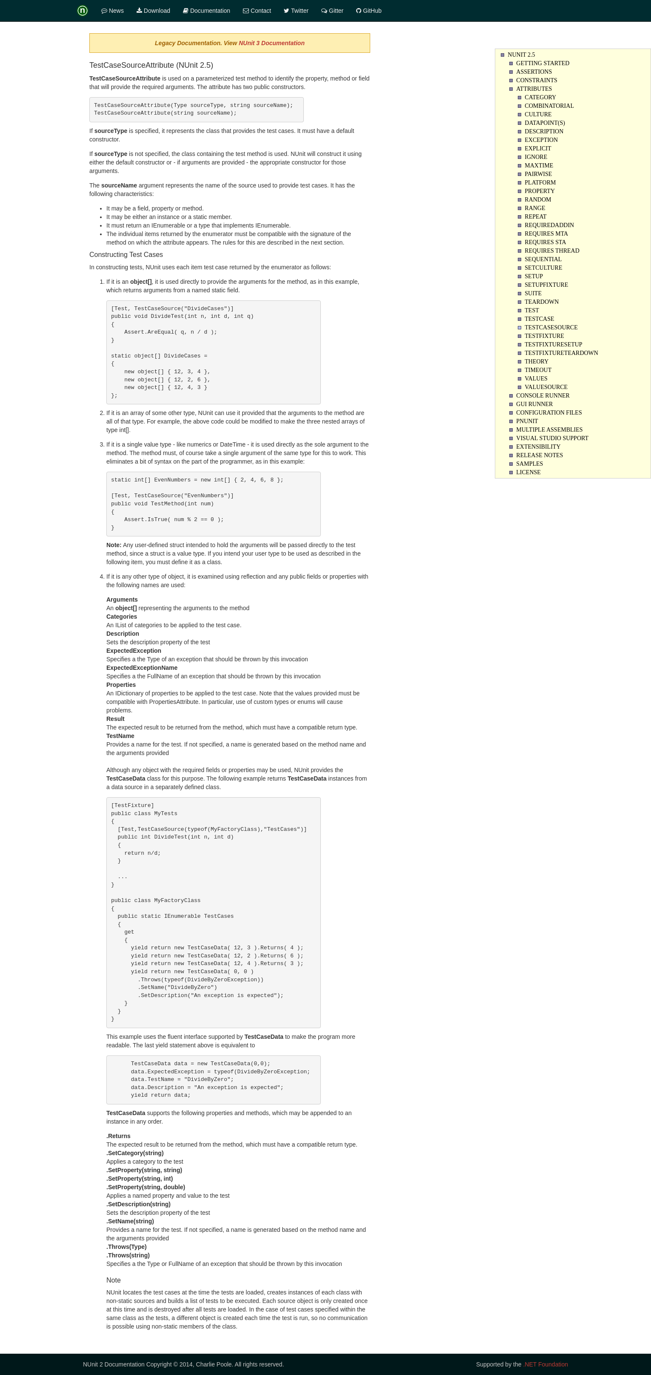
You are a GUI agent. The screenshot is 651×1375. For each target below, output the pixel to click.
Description (544, 131)
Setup (534, 276)
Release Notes (539, 455)
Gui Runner (534, 404)
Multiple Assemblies (549, 430)
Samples (529, 464)
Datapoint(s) (545, 123)
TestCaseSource (551, 327)
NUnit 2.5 (521, 55)
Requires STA (545, 242)
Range (535, 208)
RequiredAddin (549, 225)
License (528, 472)
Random (538, 199)
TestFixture (544, 336)
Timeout (538, 370)
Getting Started (542, 63)
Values (536, 378)
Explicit (538, 148)
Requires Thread (552, 251)
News (112, 10)
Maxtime (539, 165)
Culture (538, 114)
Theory (536, 361)
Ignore (536, 157)
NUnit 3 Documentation (272, 43)
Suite (533, 293)
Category (540, 97)
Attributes (534, 89)
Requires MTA (546, 234)
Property (540, 191)
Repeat (535, 216)
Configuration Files (549, 412)
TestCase (539, 319)
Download (153, 10)
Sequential (543, 259)
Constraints (536, 80)
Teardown (542, 302)
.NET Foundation (545, 1364)
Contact (257, 10)
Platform (540, 182)
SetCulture (543, 268)
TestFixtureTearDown (561, 353)
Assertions (534, 72)
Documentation (206, 10)
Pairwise (538, 174)
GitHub (368, 10)
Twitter (296, 10)
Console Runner (543, 395)
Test (532, 310)
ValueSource (546, 387)
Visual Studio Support (552, 438)
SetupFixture (546, 285)
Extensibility (538, 447)
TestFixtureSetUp (553, 344)
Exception (541, 140)
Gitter (332, 10)
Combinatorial (549, 106)
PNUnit (527, 421)
